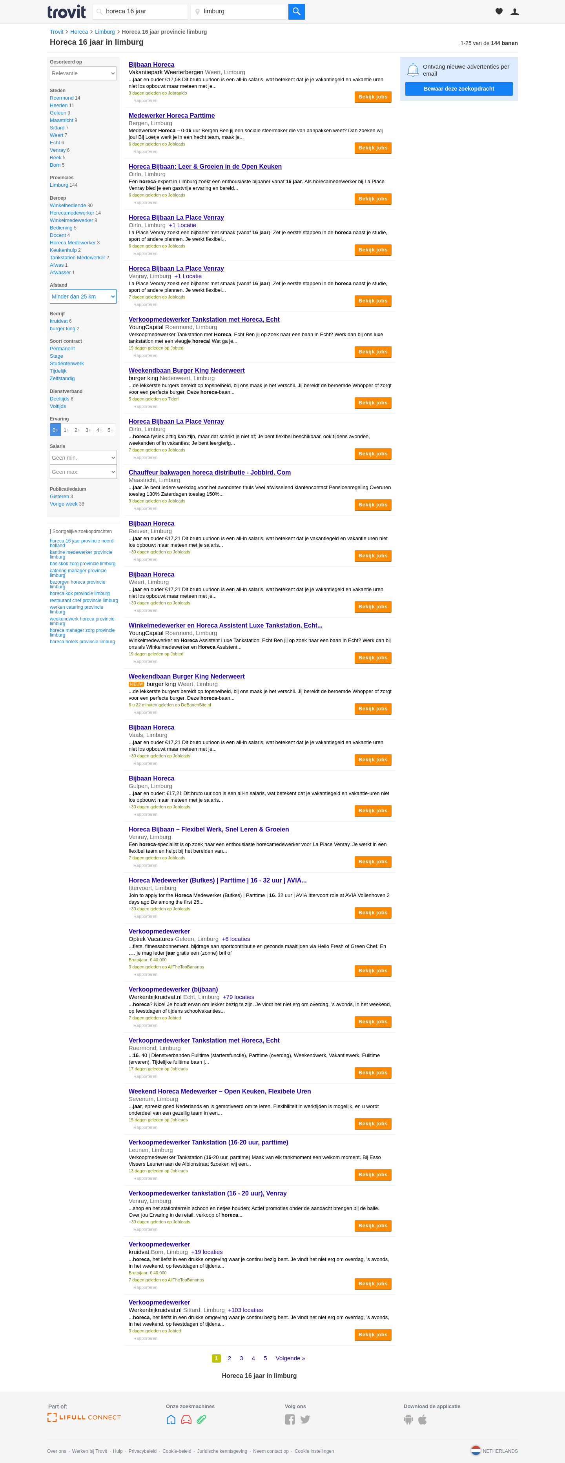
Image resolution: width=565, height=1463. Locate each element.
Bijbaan (151, 64)
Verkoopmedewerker (159, 931)
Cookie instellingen (314, 1451)
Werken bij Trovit (89, 1451)
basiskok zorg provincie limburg (82, 563)
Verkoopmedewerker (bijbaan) (173, 989)
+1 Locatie (183, 225)
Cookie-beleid (176, 1451)
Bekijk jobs (373, 97)
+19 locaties (206, 1251)
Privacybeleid (143, 1451)
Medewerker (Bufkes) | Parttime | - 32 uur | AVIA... (218, 880)
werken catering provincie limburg (76, 609)
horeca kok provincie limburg (80, 593)
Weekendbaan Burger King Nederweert (187, 370)
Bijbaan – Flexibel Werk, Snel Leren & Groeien (209, 829)
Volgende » (290, 1358)
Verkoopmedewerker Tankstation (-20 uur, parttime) (208, 1142)
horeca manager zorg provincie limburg (82, 632)
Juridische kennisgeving (222, 1451)
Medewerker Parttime (172, 115)
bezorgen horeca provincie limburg (77, 584)
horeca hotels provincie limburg (82, 641)
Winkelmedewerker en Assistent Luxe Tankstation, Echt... (226, 625)
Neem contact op (271, 1451)
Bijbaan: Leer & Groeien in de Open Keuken (205, 166)
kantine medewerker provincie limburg (81, 554)
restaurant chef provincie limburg (84, 600)
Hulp (118, 1451)
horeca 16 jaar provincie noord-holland (82, 543)
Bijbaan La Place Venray (176, 217)
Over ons (56, 1451)
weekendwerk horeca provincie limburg (82, 621)
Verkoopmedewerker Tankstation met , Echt (204, 319)
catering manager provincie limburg (78, 573)
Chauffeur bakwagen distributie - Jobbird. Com (210, 472)
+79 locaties (238, 997)
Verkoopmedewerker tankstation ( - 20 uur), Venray (208, 1193)
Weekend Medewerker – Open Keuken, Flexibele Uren (220, 1091)
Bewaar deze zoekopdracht (459, 89)
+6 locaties (236, 938)
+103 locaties (245, 1310)
